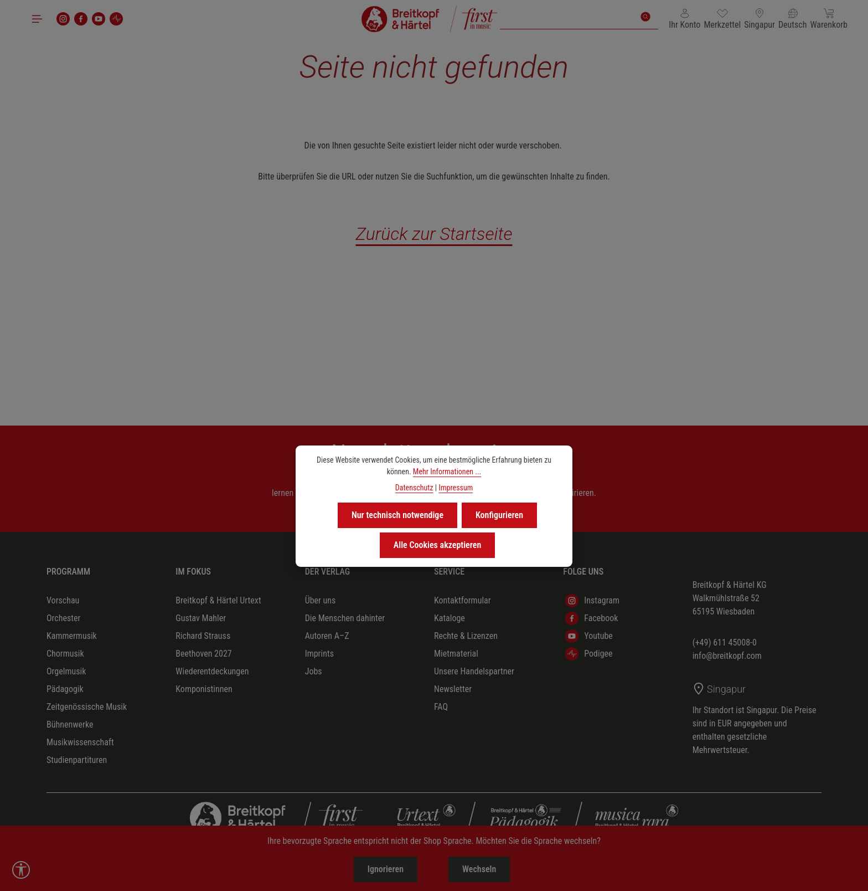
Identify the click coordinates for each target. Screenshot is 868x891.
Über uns (320, 600)
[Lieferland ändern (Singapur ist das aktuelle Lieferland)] (759, 19)
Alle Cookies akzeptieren (438, 545)
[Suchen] (645, 16)
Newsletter (453, 689)
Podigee (588, 653)
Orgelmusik (66, 671)
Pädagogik (65, 689)
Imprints (319, 653)
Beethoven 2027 (203, 653)
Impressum (455, 487)
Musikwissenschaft (80, 742)
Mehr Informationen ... (447, 471)
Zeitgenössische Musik (86, 706)
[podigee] (116, 18)
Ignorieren (386, 869)
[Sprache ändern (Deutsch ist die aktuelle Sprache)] (793, 19)
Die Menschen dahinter (345, 618)
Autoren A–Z (327, 636)
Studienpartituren (76, 760)
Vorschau (62, 600)
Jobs (313, 671)
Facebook (591, 618)
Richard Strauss (202, 636)
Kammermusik (71, 636)
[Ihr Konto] (684, 19)
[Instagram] (63, 18)
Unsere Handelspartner (474, 671)
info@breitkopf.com (727, 656)
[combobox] (566, 16)
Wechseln (479, 869)
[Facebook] (80, 18)
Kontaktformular (462, 600)
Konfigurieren (499, 515)
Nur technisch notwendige (397, 515)
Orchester (63, 618)
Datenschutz (414, 487)
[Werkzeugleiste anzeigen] (21, 870)
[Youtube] (98, 18)
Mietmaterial (456, 653)
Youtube (589, 636)
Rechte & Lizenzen (466, 636)
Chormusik (65, 653)
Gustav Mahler (200, 618)
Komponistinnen (203, 689)
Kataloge (449, 618)
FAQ (441, 706)
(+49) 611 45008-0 (725, 642)
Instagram (592, 600)
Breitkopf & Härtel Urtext (218, 600)
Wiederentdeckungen (212, 671)
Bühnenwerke (70, 724)
